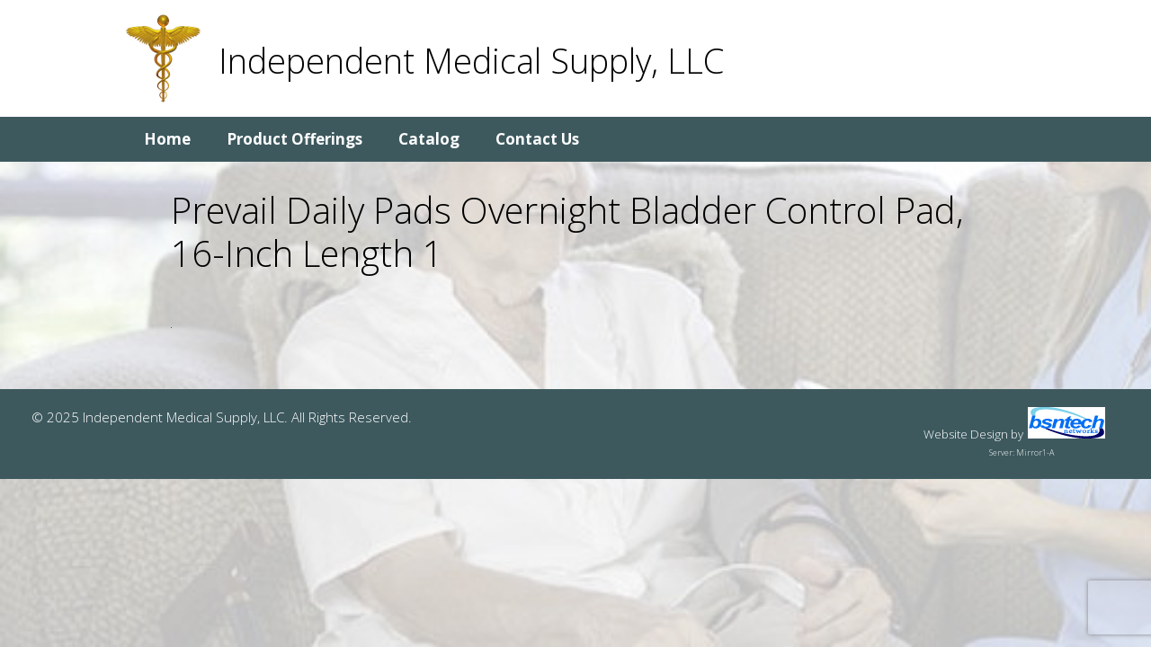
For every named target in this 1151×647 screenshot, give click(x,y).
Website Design (965, 434)
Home (167, 139)
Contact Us (537, 139)
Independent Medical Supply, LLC (471, 60)
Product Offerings (294, 139)
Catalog (429, 139)
